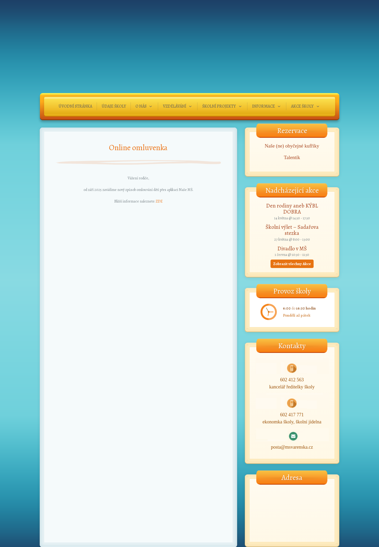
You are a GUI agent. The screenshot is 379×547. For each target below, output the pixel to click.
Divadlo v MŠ (292, 248)
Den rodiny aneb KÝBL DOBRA (292, 208)
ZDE (159, 201)
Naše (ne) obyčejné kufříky (292, 146)
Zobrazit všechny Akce (292, 263)
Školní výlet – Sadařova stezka (292, 230)
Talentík (292, 157)
